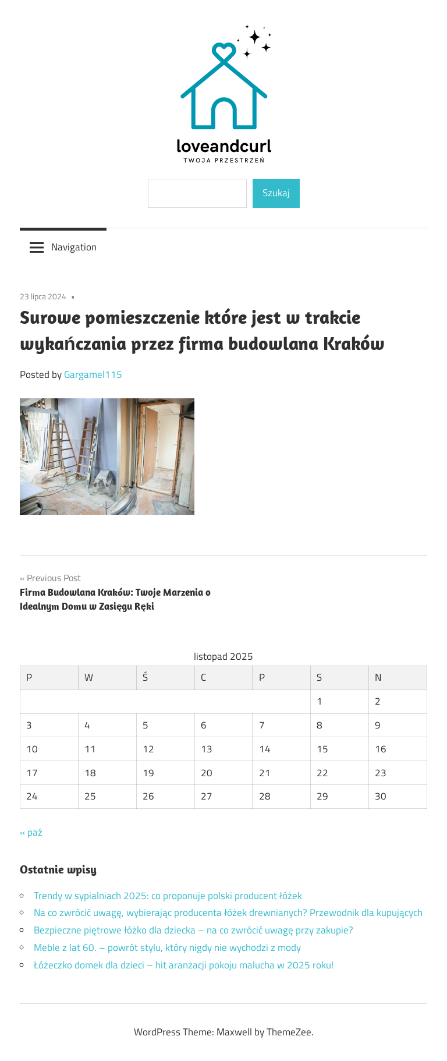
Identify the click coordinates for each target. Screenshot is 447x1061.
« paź (31, 832)
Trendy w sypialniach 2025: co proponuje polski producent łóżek (168, 895)
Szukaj (276, 192)
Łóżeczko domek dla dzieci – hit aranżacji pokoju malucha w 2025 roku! (184, 964)
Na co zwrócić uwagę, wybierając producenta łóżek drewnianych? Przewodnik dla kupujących (228, 912)
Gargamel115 (93, 374)
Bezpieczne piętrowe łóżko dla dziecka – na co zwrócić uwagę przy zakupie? (193, 930)
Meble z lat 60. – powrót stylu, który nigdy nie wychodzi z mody (167, 947)
